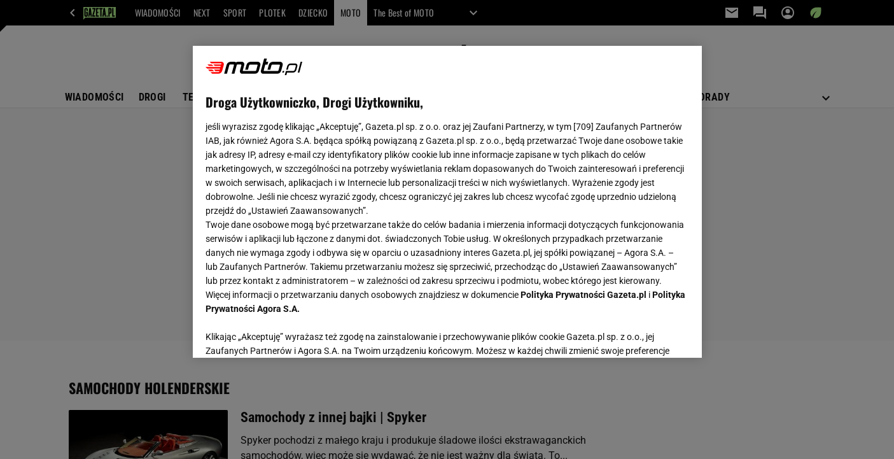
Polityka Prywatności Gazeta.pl (583, 295)
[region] (447, 202)
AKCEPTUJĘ (645, 333)
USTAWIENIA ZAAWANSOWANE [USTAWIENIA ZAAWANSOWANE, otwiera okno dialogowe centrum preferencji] (289, 332)
